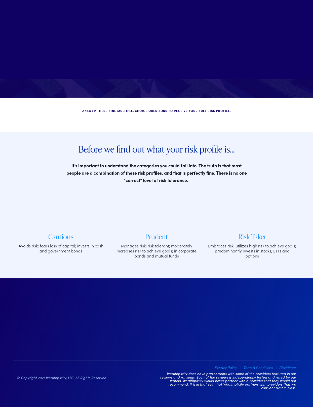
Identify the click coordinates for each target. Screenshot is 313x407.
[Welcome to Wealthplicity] (156, 39)
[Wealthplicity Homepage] (48, 321)
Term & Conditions (258, 367)
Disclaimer (287, 367)
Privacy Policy (226, 367)
